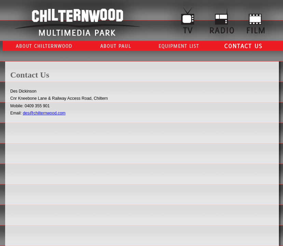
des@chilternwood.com (44, 113)
